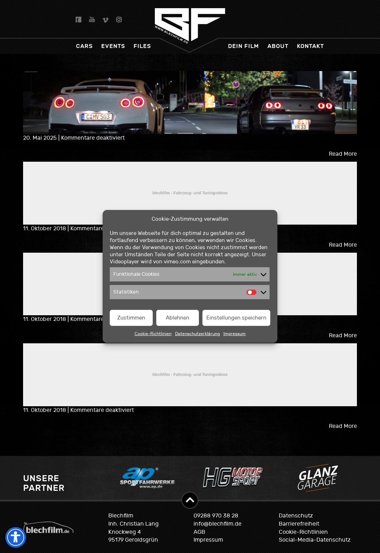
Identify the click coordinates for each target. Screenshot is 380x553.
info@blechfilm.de (217, 524)
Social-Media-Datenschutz (315, 540)
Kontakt (310, 46)
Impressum (234, 333)
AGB (199, 532)
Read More (343, 154)
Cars (84, 46)
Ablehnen (177, 318)
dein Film (243, 46)
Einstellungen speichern (236, 318)
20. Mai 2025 (40, 138)
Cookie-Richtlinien (153, 333)
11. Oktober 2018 (45, 228)
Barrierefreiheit (299, 524)
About (277, 46)
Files (142, 46)
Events (113, 46)
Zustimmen (131, 318)
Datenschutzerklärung (197, 333)
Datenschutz (296, 515)
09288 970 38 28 (216, 515)
